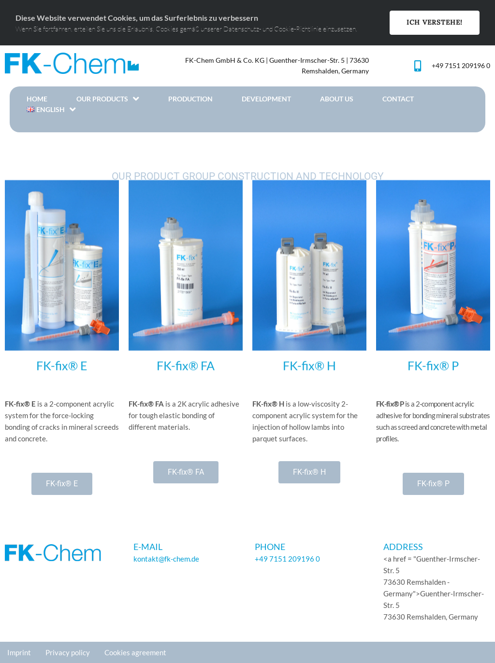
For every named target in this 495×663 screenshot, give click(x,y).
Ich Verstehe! (435, 22)
